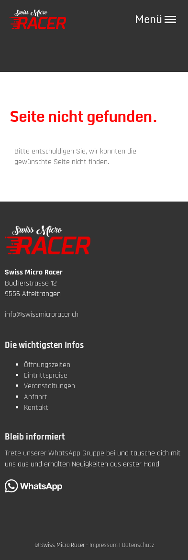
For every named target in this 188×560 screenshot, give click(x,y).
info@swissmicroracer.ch (41, 315)
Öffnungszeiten (47, 365)
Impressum (103, 545)
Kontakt (36, 408)
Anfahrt (35, 397)
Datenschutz (138, 545)
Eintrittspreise (45, 375)
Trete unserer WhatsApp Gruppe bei (60, 453)
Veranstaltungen (49, 386)
